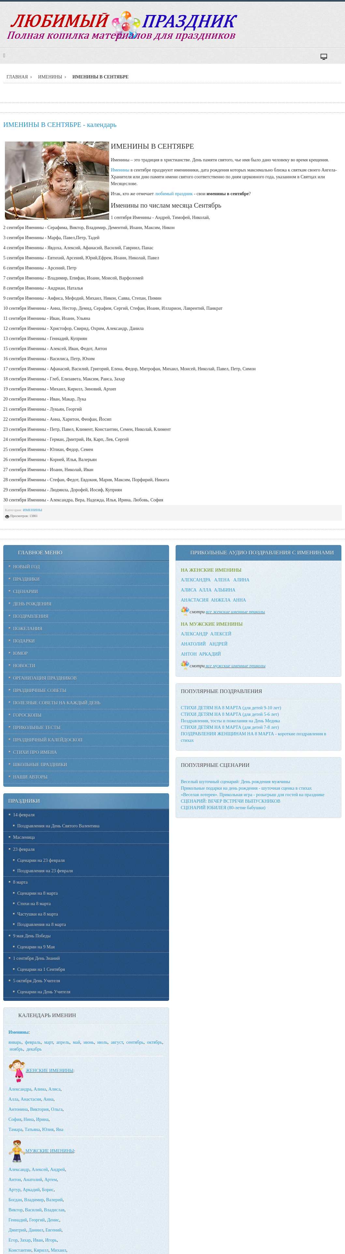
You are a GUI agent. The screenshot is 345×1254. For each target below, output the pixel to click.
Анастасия (31, 1099)
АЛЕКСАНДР (194, 634)
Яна (59, 1129)
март (48, 1042)
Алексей (40, 1169)
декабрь (34, 1049)
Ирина (42, 1119)
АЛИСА (188, 590)
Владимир (34, 1199)
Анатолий (32, 1179)
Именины (120, 170)
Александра (19, 1089)
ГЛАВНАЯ (17, 77)
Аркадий (31, 1189)
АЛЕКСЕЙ (220, 634)
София (14, 1119)
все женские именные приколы (235, 611)
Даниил (35, 1230)
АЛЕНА (222, 580)
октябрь (154, 1042)
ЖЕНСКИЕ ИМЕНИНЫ (40, 1070)
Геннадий (17, 1220)
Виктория (39, 1109)
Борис (48, 1189)
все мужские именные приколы (236, 665)
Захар (25, 1240)
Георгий (37, 1220)
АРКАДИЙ (210, 654)
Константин (19, 1250)
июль (102, 1042)
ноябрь (16, 1049)
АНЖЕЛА (221, 600)
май (76, 1042)
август (117, 1042)
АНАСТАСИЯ (194, 600)
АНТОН (189, 654)
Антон (14, 1179)
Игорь (51, 1240)
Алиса (55, 1089)
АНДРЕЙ (218, 644)
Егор (13, 1240)
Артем (50, 1179)
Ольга (57, 1109)
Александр (18, 1169)
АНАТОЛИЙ (193, 644)
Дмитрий (17, 1230)
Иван (38, 1240)
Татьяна (32, 1129)
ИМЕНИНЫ (50, 77)
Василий (33, 1209)
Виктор (15, 1209)
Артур (14, 1189)
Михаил (58, 1250)
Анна (48, 1099)
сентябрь (135, 1042)
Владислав (54, 1209)
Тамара (15, 1129)
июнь (89, 1042)
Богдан (15, 1199)
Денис (53, 1220)
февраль (33, 1042)
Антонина (18, 1109)
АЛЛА (205, 590)
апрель (62, 1042)
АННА (239, 600)
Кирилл (41, 1250)
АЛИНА (241, 580)
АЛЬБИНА (225, 590)
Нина (28, 1119)
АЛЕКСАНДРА (196, 580)
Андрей (57, 1169)
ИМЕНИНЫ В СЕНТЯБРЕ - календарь (60, 125)
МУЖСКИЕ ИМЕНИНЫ (41, 1151)
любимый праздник (174, 193)
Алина (40, 1089)
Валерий (54, 1199)
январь (15, 1042)
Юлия (47, 1129)
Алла (13, 1099)
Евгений (53, 1230)
